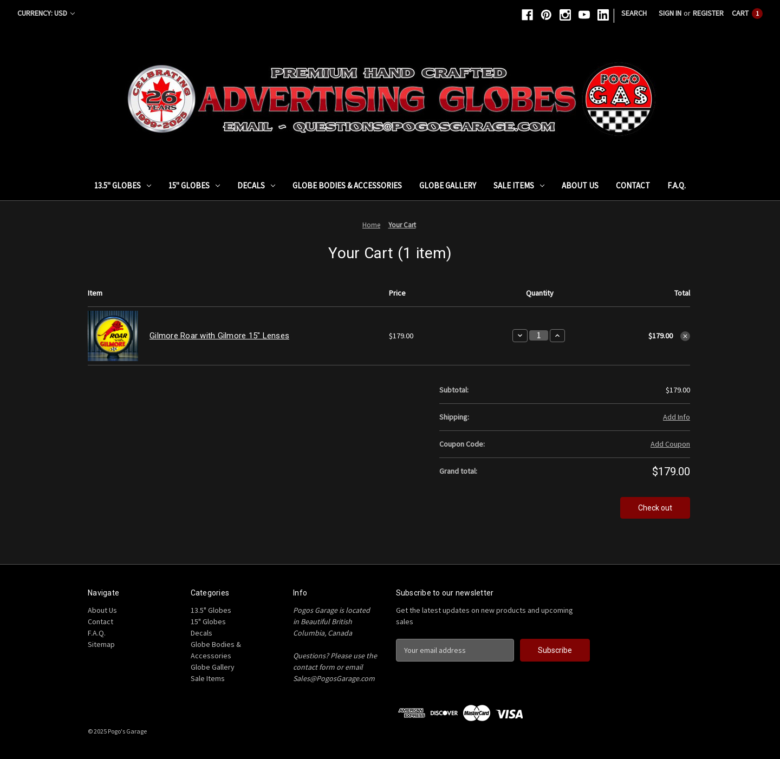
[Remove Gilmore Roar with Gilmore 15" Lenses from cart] (685, 336)
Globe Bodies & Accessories (347, 185)
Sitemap (101, 644)
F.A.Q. (676, 185)
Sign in (670, 13)
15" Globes (194, 185)
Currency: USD (46, 13)
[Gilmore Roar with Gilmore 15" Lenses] (538, 335)
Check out (655, 507)
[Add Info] (676, 417)
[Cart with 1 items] (747, 13)
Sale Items (518, 185)
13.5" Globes (122, 185)
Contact (633, 185)
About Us (580, 185)
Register (708, 13)
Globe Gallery (447, 185)
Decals (256, 185)
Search (634, 13)
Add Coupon (670, 444)
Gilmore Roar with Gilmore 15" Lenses (219, 336)
